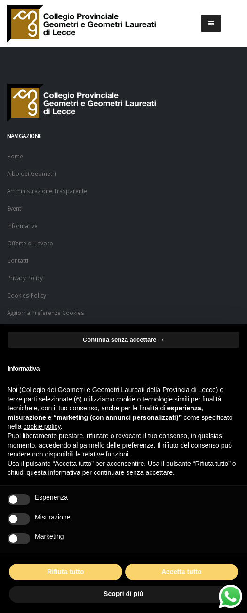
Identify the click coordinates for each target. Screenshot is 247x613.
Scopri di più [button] (123, 593)
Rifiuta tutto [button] (65, 571)
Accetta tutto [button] (181, 571)
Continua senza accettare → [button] (123, 339)
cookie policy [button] (41, 426)
